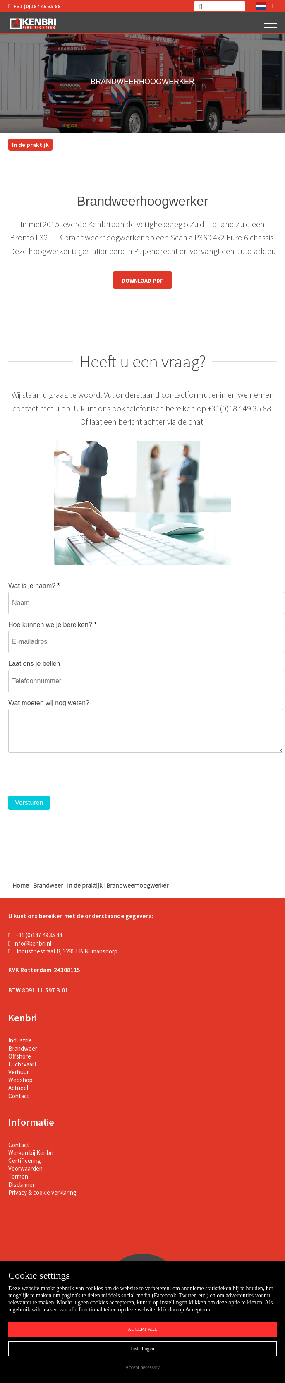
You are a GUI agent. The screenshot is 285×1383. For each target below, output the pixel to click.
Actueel (18, 1088)
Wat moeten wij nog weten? (48, 702)
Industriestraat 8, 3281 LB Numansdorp (62, 951)
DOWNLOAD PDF (142, 280)
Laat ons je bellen (34, 663)
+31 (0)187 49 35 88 (34, 6)
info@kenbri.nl (29, 943)
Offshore (19, 1056)
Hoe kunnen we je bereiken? (52, 624)
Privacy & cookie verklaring (42, 1192)
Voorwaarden (25, 1168)
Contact (18, 1096)
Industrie (20, 1040)
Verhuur (18, 1072)
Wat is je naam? (34, 585)
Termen (18, 1176)
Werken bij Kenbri (30, 1153)
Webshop (20, 1080)
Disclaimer (21, 1185)
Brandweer (22, 1048)
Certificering (24, 1161)
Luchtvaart (22, 1064)
